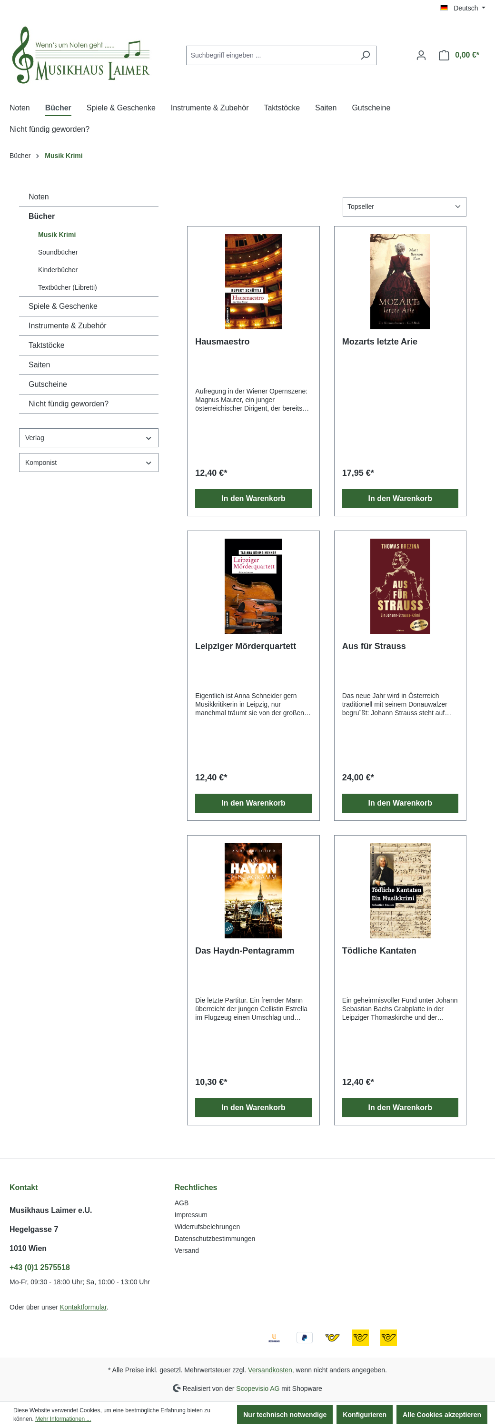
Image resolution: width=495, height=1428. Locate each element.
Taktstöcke (47, 345)
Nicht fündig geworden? (69, 404)
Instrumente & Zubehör (68, 326)
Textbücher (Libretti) (67, 287)
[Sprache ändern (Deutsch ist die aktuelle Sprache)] (462, 8)
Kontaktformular (83, 1307)
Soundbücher (58, 252)
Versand (187, 1250)
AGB (182, 1203)
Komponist (88, 463)
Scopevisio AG (257, 1388)
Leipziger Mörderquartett (245, 646)
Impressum (191, 1215)
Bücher (42, 216)
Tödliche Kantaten (379, 950)
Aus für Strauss (374, 646)
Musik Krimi (57, 234)
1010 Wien (28, 1248)
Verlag (88, 438)
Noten (39, 197)
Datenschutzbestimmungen (215, 1238)
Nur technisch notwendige (285, 1414)
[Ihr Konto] (421, 55)
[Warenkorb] (459, 55)
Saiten (39, 365)
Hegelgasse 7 (34, 1229)
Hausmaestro (222, 341)
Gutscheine (48, 384)
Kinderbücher (58, 270)
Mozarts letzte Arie (379, 341)
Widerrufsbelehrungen (207, 1227)
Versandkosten (270, 1370)
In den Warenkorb (253, 498)
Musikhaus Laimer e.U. (51, 1210)
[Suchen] (365, 55)
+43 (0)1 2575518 (40, 1267)
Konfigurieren (364, 1414)
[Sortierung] (404, 207)
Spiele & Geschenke (63, 306)
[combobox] (270, 55)
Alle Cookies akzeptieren (442, 1414)
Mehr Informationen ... (63, 1419)
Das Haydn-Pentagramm (244, 950)
